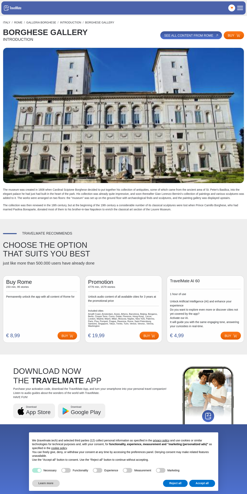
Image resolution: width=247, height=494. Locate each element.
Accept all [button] (202, 483)
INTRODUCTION (70, 22)
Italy (6, 22)
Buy (234, 35)
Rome (18, 22)
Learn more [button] (45, 483)
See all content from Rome (191, 35)
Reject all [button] (175, 483)
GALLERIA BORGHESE (41, 22)
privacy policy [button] (161, 440)
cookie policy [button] (59, 448)
